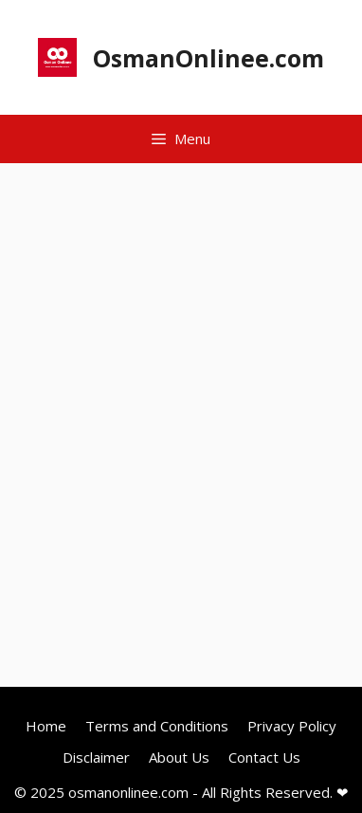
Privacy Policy (291, 725)
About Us (179, 757)
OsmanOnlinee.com (208, 58)
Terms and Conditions (156, 725)
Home (46, 725)
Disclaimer (96, 757)
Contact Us (264, 757)
